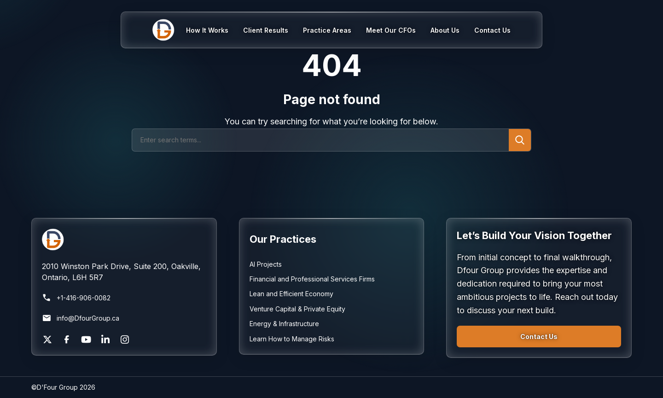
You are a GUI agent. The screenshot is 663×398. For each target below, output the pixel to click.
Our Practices (283, 239)
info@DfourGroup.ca (80, 318)
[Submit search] (520, 140)
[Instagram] (124, 339)
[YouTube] (86, 339)
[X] (47, 339)
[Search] (320, 140)
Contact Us (539, 336)
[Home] (169, 30)
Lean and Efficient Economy (291, 294)
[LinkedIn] (105, 339)
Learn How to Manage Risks (292, 339)
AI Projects (266, 264)
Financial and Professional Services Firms (312, 279)
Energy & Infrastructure (284, 324)
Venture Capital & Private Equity (297, 309)
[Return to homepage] (124, 239)
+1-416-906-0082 (76, 298)
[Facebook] (66, 339)
